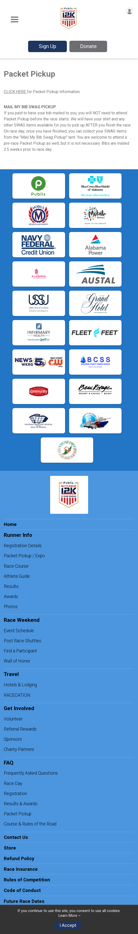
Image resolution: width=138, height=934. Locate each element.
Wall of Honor (17, 661)
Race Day (13, 783)
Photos (11, 606)
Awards (11, 596)
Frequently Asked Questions (31, 773)
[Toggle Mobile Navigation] (14, 20)
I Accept (68, 925)
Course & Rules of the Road (30, 823)
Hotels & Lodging (20, 684)
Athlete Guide (17, 576)
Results (11, 586)
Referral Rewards (20, 729)
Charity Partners (19, 749)
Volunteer (13, 718)
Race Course (16, 566)
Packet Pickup (17, 813)
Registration (15, 793)
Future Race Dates (24, 901)
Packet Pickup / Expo (24, 555)
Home (10, 524)
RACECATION (17, 695)
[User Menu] (129, 11)
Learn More (67, 916)
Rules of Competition (27, 879)
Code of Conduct (22, 890)
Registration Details (23, 545)
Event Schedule (19, 630)
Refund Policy (19, 858)
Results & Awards (20, 803)
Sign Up (47, 46)
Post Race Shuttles (22, 640)
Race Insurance (21, 869)
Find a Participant (20, 650)
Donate (88, 46)
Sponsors (13, 739)
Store (10, 848)
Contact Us (16, 837)
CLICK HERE (15, 91)
